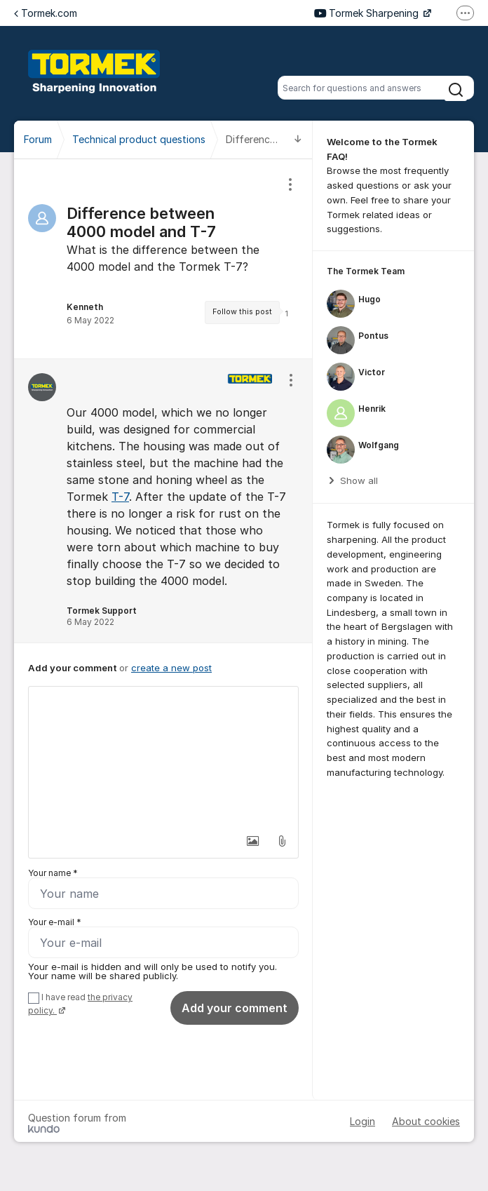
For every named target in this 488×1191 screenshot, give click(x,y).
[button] (252, 841)
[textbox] (163, 757)
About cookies (426, 1121)
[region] (163, 258)
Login (362, 1121)
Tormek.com (45, 13)
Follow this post (242, 311)
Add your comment (234, 1008)
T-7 (120, 497)
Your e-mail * (54, 922)
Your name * (53, 873)
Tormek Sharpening (367, 13)
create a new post (171, 667)
